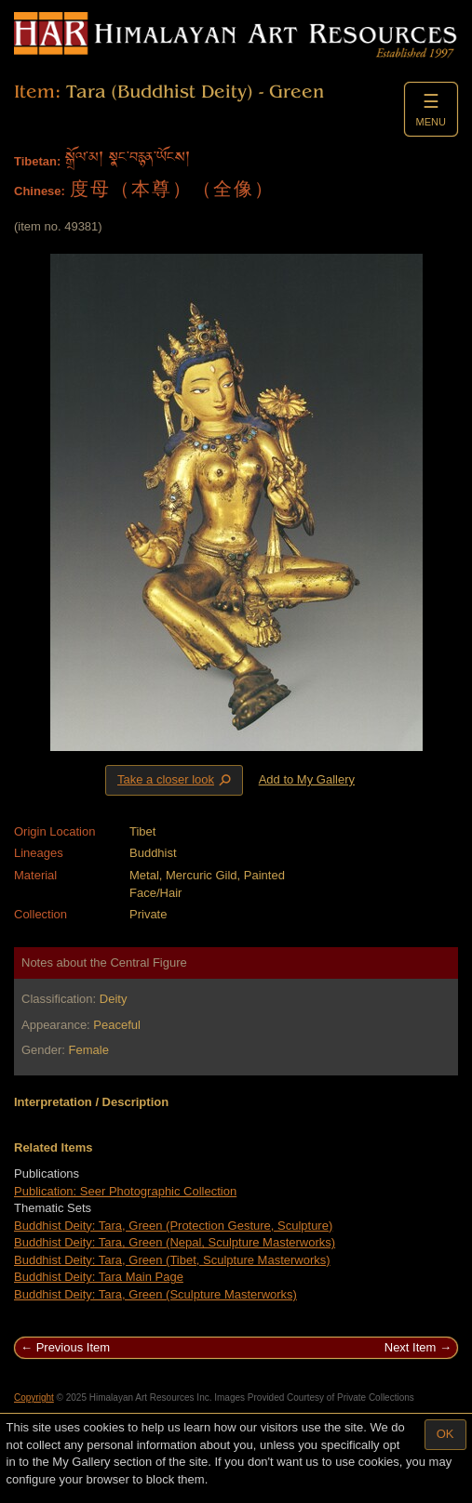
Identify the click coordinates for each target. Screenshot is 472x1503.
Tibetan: (37, 161)
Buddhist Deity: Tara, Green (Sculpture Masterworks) (155, 1294)
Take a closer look (176, 780)
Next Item (410, 1347)
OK (445, 1434)
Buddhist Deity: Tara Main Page (98, 1277)
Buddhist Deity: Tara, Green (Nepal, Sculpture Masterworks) (174, 1242)
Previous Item (73, 1347)
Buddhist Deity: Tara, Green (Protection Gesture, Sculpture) (173, 1226)
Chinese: (39, 191)
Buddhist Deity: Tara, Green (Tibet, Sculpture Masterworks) (172, 1260)
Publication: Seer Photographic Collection (125, 1191)
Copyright (34, 1397)
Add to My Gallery (307, 779)
